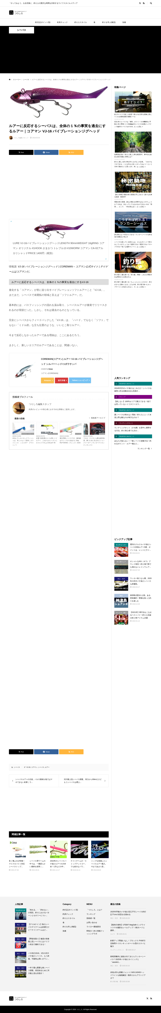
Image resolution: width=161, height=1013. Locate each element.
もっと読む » (138, 126)
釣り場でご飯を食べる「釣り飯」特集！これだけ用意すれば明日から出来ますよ (133, 276)
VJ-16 (28, 767)
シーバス (21, 30)
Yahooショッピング (80, 380)
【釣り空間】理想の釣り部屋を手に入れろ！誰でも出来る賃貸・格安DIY (133, 196)
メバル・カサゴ (52, 433)
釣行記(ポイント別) (42, 22)
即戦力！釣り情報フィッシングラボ (95, 932)
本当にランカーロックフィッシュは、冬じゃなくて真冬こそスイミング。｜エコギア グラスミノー (23, 441)
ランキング (91, 914)
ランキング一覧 (143, 449)
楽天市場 (61, 380)
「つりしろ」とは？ (94, 909)
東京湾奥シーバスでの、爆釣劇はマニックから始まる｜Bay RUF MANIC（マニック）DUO (70, 440)
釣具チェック (62, 22)
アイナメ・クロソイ (27, 433)
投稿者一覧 (91, 918)
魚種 (124, 22)
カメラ (112, 934)
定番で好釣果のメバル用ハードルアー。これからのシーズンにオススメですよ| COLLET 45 (46, 440)
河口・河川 (114, 918)
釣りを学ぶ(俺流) (109, 22)
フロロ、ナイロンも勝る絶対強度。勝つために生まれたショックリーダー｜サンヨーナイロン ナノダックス (94, 441)
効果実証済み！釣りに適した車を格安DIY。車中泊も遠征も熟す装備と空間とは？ (133, 156)
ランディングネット (117, 949)
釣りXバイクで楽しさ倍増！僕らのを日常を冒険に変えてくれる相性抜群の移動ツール (133, 116)
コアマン (34, 767)
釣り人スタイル (80, 22)
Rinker (50, 369)
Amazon (47, 380)
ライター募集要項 (94, 926)
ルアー (47, 767)
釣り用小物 (114, 981)
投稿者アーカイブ (96, 418)
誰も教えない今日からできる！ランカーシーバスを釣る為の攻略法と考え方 (133, 236)
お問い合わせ (92, 922)
